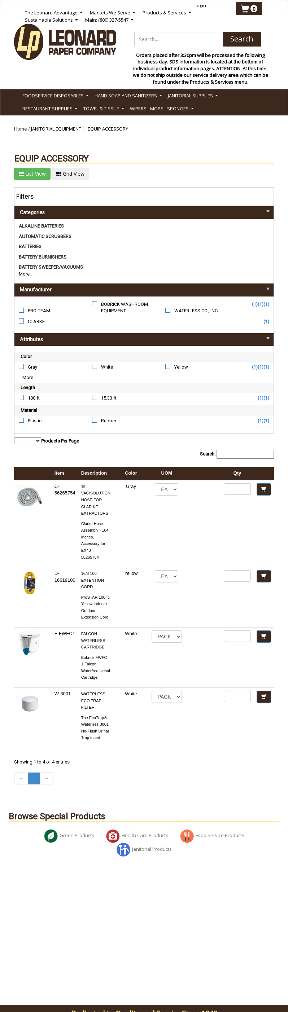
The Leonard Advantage (54, 12)
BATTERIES (30, 246)
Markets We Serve (112, 12)
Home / (22, 129)
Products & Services (167, 12)
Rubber (108, 420)
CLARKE (36, 321)
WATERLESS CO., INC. (196, 310)
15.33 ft (109, 398)
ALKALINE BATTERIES (41, 226)
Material (29, 410)
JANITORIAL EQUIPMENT (56, 129)
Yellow (181, 367)
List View (32, 173)
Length (28, 387)
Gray (32, 367)
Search (241, 39)
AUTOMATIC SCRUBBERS (45, 236)
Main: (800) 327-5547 (109, 20)
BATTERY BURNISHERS (42, 257)
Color (26, 356)
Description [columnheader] (94, 473)
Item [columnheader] (59, 473)
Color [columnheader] (131, 473)
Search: (237, 454)
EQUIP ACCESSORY (108, 129)
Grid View (70, 173)
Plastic (35, 420)
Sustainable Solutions (51, 20)
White (107, 367)
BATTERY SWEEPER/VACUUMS (51, 267)
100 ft (34, 398)
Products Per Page (46, 440)
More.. (25, 274)
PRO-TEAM (39, 310)
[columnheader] (203, 473)
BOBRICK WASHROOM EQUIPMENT (124, 308)
